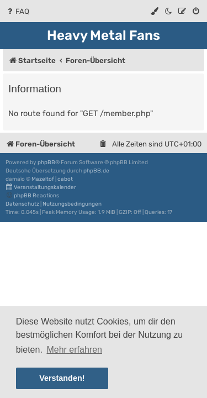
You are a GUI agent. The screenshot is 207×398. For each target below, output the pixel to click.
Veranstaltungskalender (41, 187)
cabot (65, 179)
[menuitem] (17, 11)
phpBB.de (96, 170)
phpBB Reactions (32, 195)
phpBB (46, 162)
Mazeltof (42, 179)
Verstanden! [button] (61, 378)
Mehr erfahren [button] (74, 349)
